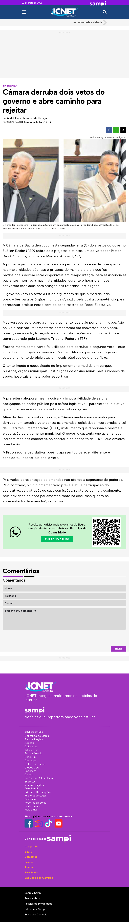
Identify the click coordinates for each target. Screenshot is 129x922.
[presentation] (100, 637)
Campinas (31, 856)
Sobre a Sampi (33, 893)
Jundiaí (29, 867)
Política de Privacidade (38, 903)
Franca (29, 862)
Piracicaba (31, 872)
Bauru (28, 851)
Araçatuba (31, 846)
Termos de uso (33, 898)
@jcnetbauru (41, 816)
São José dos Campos (39, 877)
